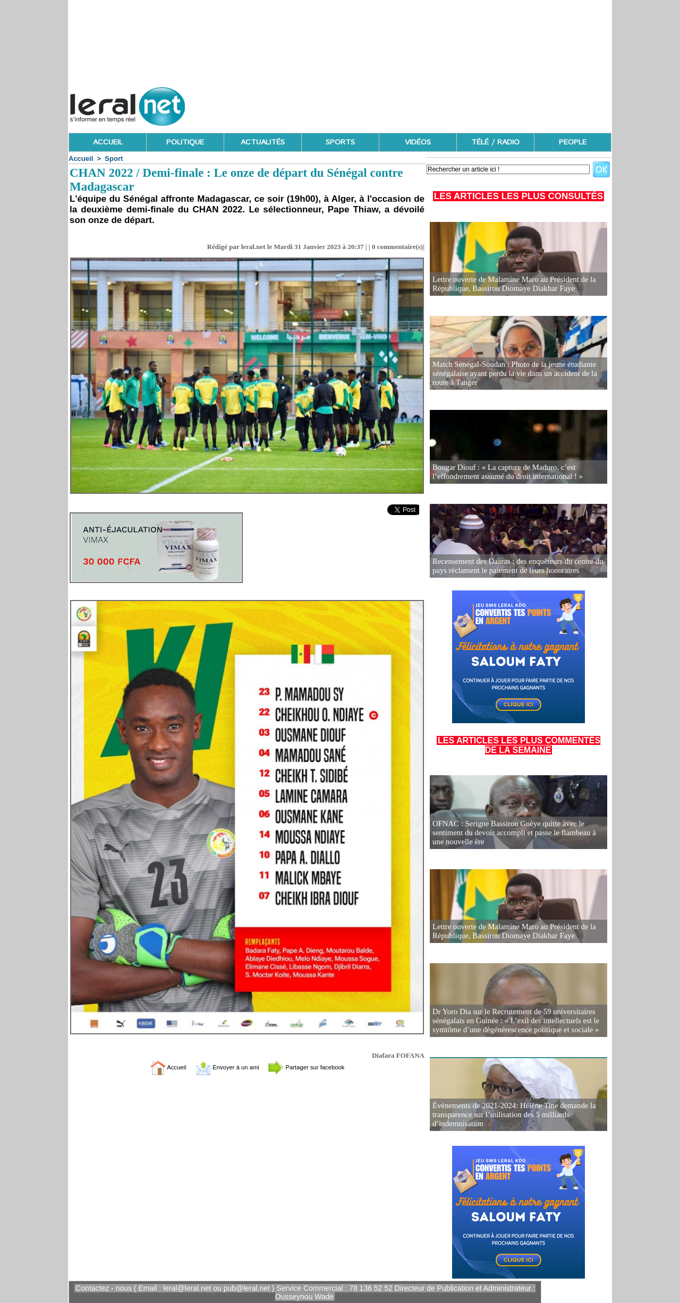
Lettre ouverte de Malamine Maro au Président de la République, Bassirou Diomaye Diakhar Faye (510, 284)
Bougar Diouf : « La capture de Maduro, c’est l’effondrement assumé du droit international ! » (503, 472)
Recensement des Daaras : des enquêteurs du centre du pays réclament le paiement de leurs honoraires (513, 566)
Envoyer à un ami (221, 1066)
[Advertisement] (418, 103)
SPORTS (340, 142)
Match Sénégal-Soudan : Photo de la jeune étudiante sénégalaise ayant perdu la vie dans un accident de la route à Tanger (510, 374)
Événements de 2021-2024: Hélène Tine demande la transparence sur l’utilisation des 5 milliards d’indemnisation (510, 1115)
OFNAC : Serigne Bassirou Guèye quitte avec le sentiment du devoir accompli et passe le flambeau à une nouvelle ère (516, 833)
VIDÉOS (418, 142)
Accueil (81, 158)
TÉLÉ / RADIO (495, 142)
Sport (114, 158)
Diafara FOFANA (398, 1055)
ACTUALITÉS (263, 142)
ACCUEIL (108, 142)
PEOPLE (572, 142)
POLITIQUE (185, 142)
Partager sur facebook (317, 1066)
